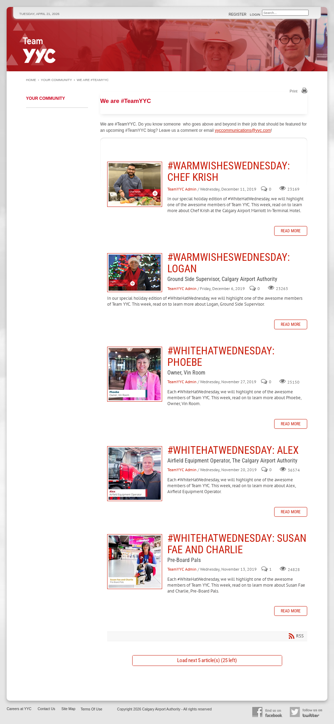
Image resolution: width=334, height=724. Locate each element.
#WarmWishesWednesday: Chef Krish (135, 184)
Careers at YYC (19, 709)
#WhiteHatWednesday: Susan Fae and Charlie (135, 561)
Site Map (68, 709)
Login (255, 14)
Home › (33, 80)
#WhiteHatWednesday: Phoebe (135, 374)
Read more (291, 230)
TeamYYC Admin (182, 189)
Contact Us (46, 709)
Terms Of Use (91, 709)
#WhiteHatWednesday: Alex (135, 474)
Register (238, 14)
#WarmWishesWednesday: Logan (135, 273)
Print (293, 91)
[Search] (285, 13)
